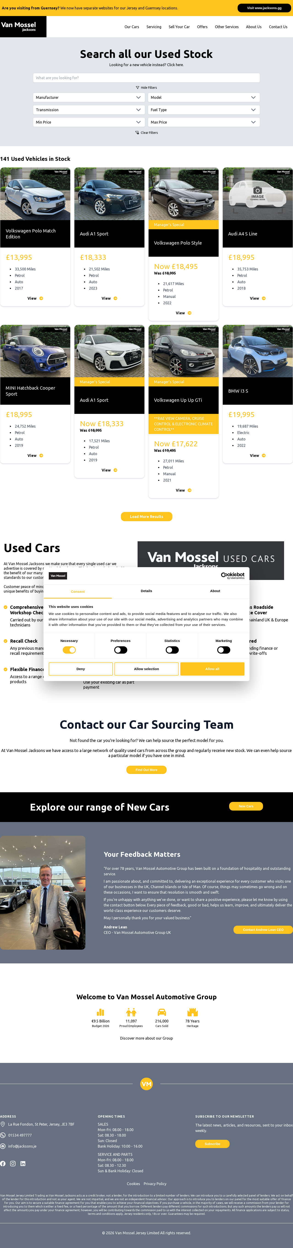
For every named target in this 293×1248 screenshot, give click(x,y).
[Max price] (204, 122)
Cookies (133, 1184)
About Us (254, 27)
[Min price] (89, 122)
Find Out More (146, 770)
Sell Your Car (179, 27)
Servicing (153, 27)
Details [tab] (146, 591)
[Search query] (146, 78)
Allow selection (146, 669)
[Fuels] (204, 110)
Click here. (175, 65)
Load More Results (146, 517)
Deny (80, 669)
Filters (146, 87)
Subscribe (212, 1144)
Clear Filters (146, 133)
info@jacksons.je (22, 1146)
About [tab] (215, 591)
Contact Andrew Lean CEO (263, 930)
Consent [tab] (78, 591)
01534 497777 (20, 1135)
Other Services (227, 27)
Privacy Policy (155, 1184)
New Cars (246, 806)
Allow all (212, 669)
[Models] (204, 97)
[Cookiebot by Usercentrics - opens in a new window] (224, 575)
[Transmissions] (89, 110)
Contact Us (278, 27)
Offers (202, 27)
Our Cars (132, 27)
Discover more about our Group (146, 1038)
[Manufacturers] (89, 97)
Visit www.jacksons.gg (264, 8)
